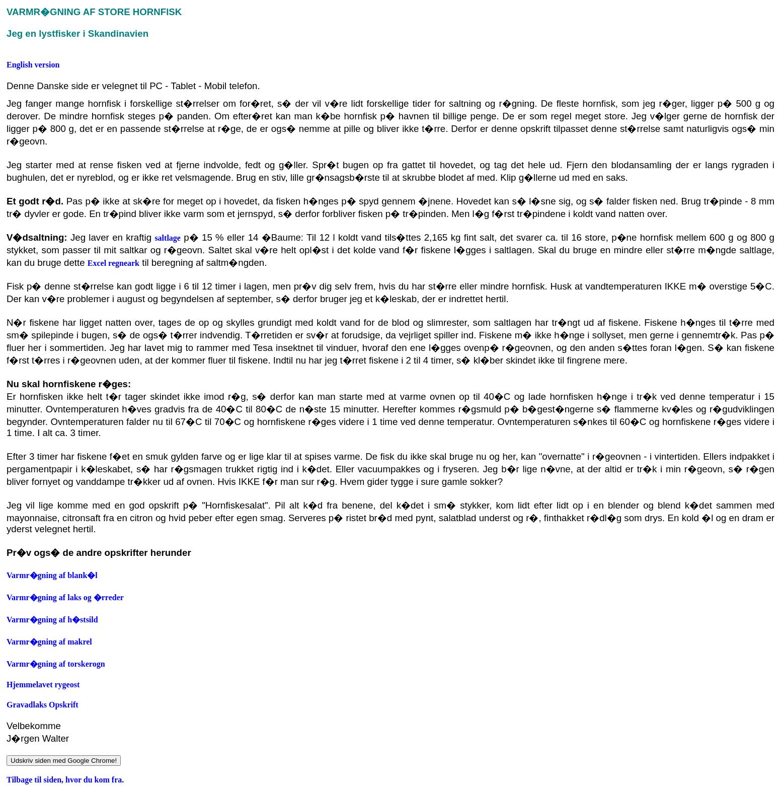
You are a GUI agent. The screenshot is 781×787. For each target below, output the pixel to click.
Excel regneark (113, 263)
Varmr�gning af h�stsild (52, 619)
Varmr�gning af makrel (49, 641)
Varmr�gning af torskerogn (56, 664)
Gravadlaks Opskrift (43, 704)
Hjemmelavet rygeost (43, 684)
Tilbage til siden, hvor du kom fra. (65, 779)
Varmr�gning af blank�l (52, 575)
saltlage (167, 238)
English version (33, 64)
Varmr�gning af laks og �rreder (65, 597)
